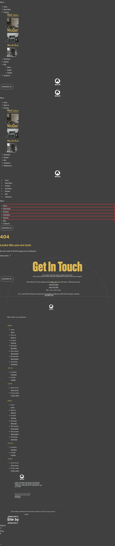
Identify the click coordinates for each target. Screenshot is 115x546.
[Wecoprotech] (15, 359)
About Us (6, 105)
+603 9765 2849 (53, 284)
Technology (7, 59)
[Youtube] (13, 380)
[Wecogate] (14, 348)
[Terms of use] (14, 390)
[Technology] (14, 364)
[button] (57, 2)
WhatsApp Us (8, 165)
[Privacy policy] (15, 395)
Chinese (9, 72)
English (9, 70)
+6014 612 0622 (53, 287)
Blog (5, 64)
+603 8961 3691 (49, 295)
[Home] (12, 332)
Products (6, 12)
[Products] (13, 343)
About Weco (7, 9)
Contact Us (7, 75)
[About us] (13, 337)
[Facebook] (14, 374)
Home (5, 6)
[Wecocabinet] (14, 353)
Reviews (6, 61)
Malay (9, 67)
